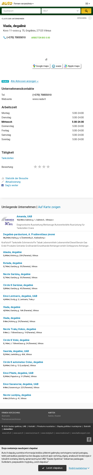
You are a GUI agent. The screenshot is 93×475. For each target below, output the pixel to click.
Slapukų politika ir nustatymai (69, 426)
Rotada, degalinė (12, 263)
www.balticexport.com (81, 433)
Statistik (87, 426)
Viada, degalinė (11, 307)
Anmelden (8, 429)
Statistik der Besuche (15, 178)
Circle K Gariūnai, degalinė (18, 285)
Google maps (41, 66)
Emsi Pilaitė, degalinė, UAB (18, 373)
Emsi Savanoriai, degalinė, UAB (20, 384)
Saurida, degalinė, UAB (16, 351)
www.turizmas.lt (32, 433)
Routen (58, 416)
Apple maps (72, 66)
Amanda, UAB (24, 216)
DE (88, 3)
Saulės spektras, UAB (17, 426)
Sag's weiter (10, 185)
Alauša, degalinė (12, 252)
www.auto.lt (18, 433)
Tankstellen (8, 158)
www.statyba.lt (47, 433)
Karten (51, 413)
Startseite (6, 416)
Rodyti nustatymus (79, 468)
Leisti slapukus (52, 467)
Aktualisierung (11, 181)
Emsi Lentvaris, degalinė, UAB (20, 296)
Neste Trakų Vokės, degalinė (19, 329)
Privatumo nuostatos (46, 426)
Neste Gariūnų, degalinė (16, 274)
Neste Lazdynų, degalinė (17, 395)
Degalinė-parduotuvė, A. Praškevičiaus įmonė (29, 234)
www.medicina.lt (62, 433)
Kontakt (32, 426)
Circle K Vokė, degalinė (16, 340)
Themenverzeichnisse (11, 419)
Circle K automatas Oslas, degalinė (23, 362)
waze (56, 66)
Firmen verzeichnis (24, 3)
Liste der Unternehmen (13, 19)
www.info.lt (6, 433)
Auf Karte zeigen (49, 207)
